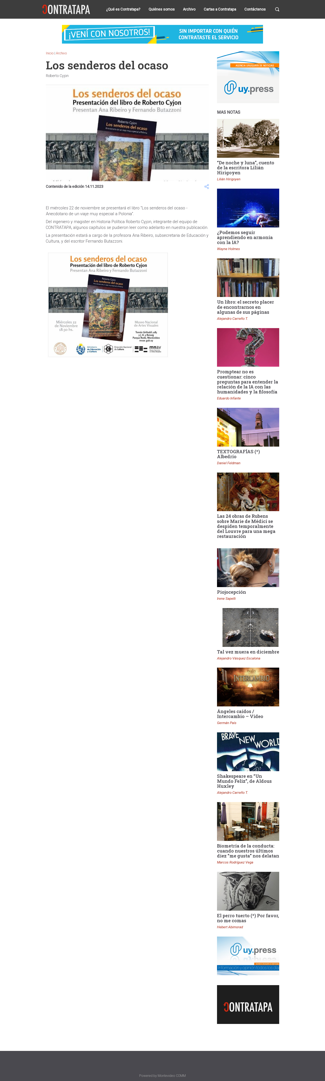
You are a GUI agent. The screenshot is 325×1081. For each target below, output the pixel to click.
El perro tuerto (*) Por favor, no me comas (248, 917)
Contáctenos (255, 9)
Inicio (50, 53)
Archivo (189, 9)
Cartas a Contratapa (220, 9)
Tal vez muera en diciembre (248, 652)
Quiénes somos (162, 9)
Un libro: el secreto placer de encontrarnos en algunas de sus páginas (245, 307)
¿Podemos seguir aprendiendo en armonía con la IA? (245, 237)
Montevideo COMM (172, 1076)
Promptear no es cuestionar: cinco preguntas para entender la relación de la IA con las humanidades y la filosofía (247, 382)
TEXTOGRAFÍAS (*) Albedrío (238, 453)
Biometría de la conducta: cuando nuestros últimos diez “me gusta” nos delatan (248, 851)
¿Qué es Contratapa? (123, 9)
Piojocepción (231, 592)
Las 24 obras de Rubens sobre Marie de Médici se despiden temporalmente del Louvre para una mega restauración (246, 526)
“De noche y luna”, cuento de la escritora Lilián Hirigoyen (245, 168)
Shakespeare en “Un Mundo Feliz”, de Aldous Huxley (244, 781)
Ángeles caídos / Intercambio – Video (240, 713)
